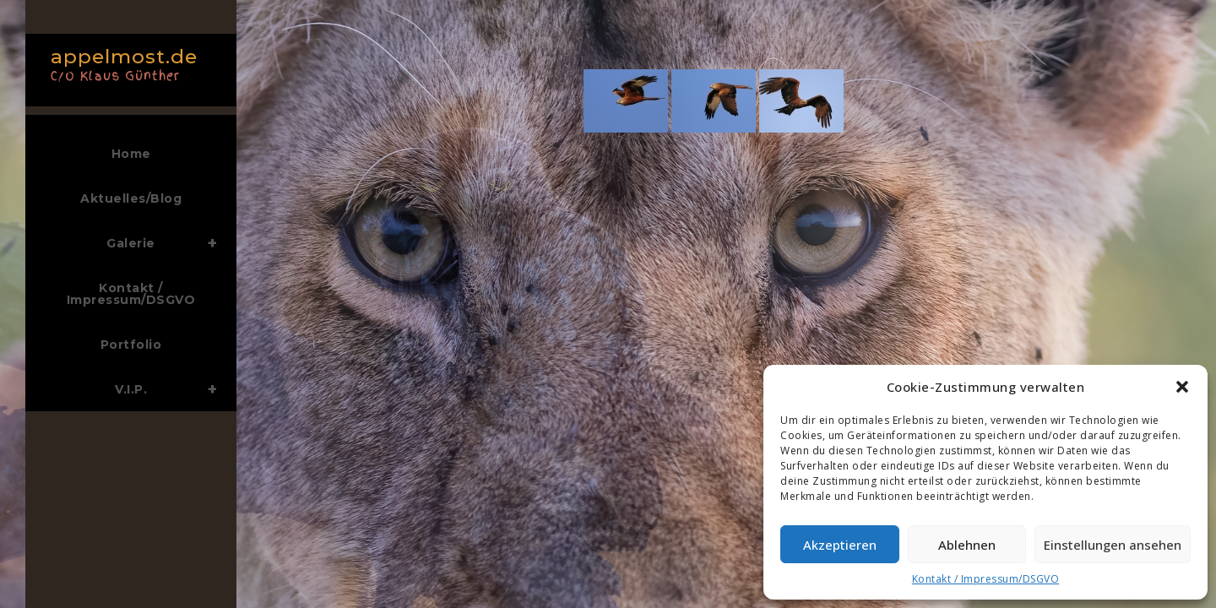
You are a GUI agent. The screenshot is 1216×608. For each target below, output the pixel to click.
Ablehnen (967, 544)
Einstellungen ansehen (1112, 544)
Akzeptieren (840, 544)
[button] (1182, 386)
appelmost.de (127, 63)
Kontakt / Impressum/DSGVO (986, 579)
